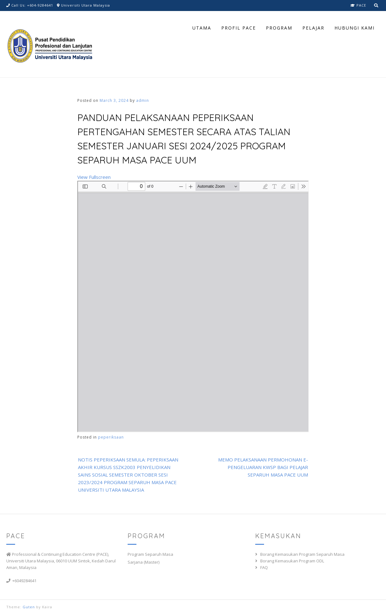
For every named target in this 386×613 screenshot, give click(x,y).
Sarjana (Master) (143, 562)
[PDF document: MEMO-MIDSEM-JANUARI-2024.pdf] (193, 306)
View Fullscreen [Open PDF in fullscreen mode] (94, 177)
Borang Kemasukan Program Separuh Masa (302, 554)
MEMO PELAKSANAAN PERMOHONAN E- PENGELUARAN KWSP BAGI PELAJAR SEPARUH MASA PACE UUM (263, 467)
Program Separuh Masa (150, 554)
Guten (29, 607)
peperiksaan (111, 437)
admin (142, 100)
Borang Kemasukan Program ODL (292, 561)
